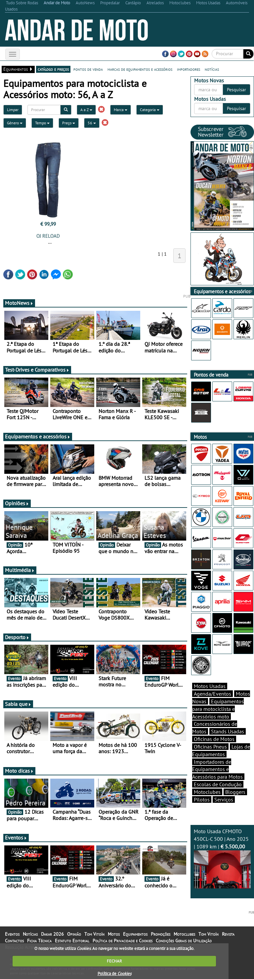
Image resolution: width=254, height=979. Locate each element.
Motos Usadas (210, 686)
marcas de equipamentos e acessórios (139, 69)
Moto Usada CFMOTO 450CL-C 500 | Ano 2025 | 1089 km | (222, 858)
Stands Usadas (227, 731)
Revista (228, 934)
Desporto (17, 637)
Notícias (30, 934)
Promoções (160, 934)
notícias (212, 69)
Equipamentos (135, 934)
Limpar (13, 109)
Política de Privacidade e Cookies (122, 941)
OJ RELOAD (48, 236)
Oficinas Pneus (210, 746)
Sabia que (18, 704)
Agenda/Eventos (212, 693)
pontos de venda (88, 69)
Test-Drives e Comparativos (37, 369)
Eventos (16, 837)
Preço (68, 122)
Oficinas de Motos (214, 739)
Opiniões (17, 503)
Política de (114, 973)
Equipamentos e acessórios (37, 436)
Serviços (223, 799)
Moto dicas (19, 770)
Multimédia (20, 570)
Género (14, 122)
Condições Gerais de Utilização (184, 941)
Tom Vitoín (94, 934)
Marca (120, 109)
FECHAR (114, 961)
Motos (114, 934)
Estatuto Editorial (72, 941)
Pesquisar (236, 90)
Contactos (14, 941)
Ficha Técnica (39, 941)
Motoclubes (207, 792)
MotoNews (19, 303)
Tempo (42, 122)
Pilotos (202, 799)
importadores (188, 69)
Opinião (74, 934)
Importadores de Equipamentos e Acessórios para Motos (217, 769)
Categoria (149, 109)
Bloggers (235, 792)
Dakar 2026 (52, 934)
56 (92, 122)
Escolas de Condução (218, 784)
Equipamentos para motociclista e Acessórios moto (218, 709)
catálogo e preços (53, 69)
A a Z (86, 109)
